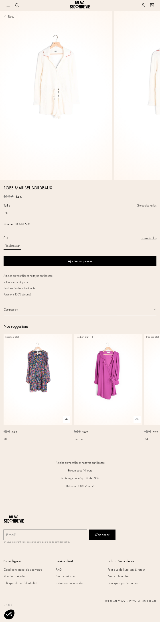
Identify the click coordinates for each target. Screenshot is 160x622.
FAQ (59, 570)
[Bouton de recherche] (16, 5)
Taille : (7, 205)
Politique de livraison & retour (126, 570)
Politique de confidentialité (20, 583)
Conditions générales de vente (23, 570)
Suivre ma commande (69, 583)
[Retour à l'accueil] (79, 5)
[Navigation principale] (8, 5)
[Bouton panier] (152, 5)
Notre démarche (118, 576)
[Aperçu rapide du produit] (66, 419)
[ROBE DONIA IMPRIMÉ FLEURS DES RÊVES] (38, 388)
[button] (9, 614)
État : (6, 238)
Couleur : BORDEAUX (17, 224)
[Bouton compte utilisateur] (143, 5)
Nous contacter (65, 576)
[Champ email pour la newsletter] (45, 535)
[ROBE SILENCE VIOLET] (108, 388)
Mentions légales (15, 576)
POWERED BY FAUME (142, 601)
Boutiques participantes (123, 583)
